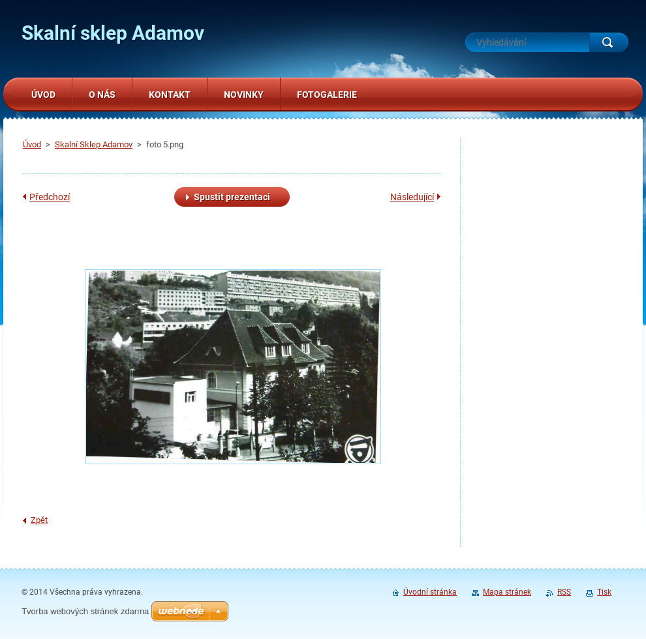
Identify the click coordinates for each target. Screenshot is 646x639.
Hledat (608, 42)
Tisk (604, 592)
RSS (564, 592)
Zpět (39, 520)
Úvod (32, 144)
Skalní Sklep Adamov (93, 144)
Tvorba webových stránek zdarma (85, 611)
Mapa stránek (507, 592)
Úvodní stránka (430, 592)
